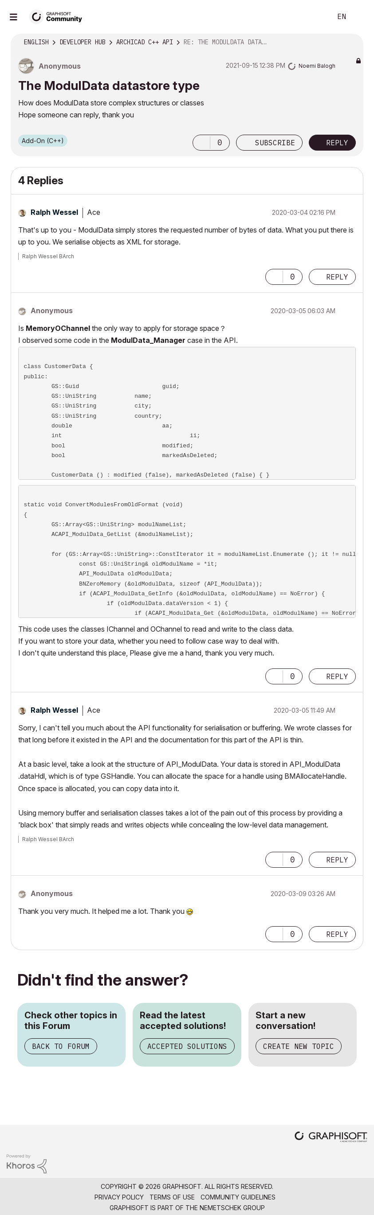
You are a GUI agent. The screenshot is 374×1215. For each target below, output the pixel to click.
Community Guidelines (238, 1197)
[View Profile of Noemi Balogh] (317, 65)
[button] (201, 142)
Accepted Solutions (187, 1046)
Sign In (359, 17)
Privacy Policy (119, 1197)
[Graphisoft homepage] (331, 1138)
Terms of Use (172, 1197)
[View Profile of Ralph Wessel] (54, 212)
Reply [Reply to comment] (337, 276)
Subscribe (275, 142)
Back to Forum (61, 1046)
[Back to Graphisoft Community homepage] (58, 16)
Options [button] (351, 42)
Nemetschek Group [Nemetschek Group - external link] (232, 1207)
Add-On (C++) (43, 140)
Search (315, 16)
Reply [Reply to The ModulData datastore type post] (337, 142)
